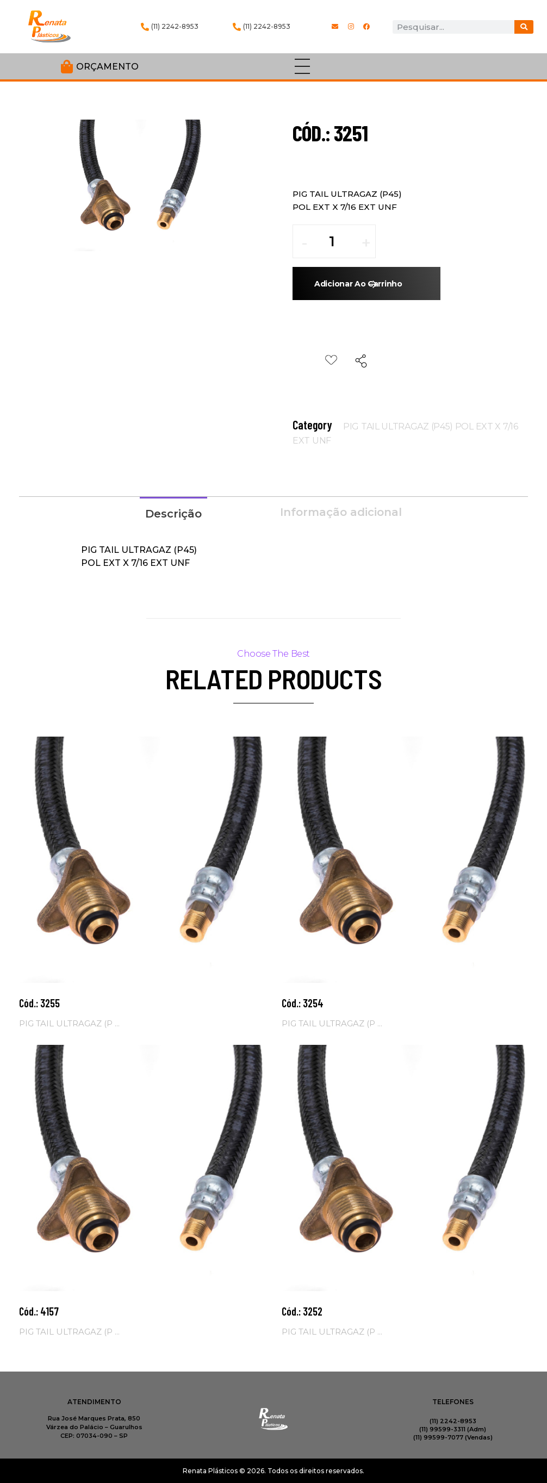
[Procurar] (523, 27)
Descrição (173, 513)
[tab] (173, 512)
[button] (366, 246)
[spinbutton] (339, 241)
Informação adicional (341, 512)
